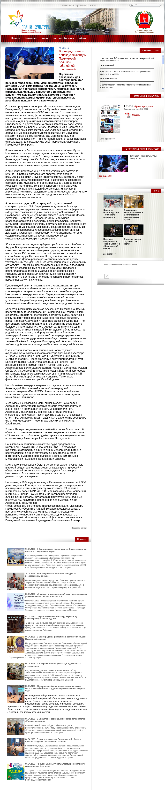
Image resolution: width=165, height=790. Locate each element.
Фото (156, 190)
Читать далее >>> (108, 65)
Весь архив (105, 139)
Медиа (45, 38)
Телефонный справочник (74, 5)
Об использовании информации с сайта (120, 264)
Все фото (107, 254)
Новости (15, 38)
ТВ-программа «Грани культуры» (141, 148)
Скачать (136, 115)
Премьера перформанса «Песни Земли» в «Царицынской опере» (111, 244)
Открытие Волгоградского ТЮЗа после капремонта (111, 213)
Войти (93, 5)
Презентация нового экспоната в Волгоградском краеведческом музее (133, 215)
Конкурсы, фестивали (63, 38)
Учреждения (31, 38)
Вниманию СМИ (150, 50)
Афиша (82, 38)
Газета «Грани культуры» (146, 96)
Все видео (104, 176)
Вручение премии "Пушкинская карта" (132, 241)
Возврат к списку (79, 528)
